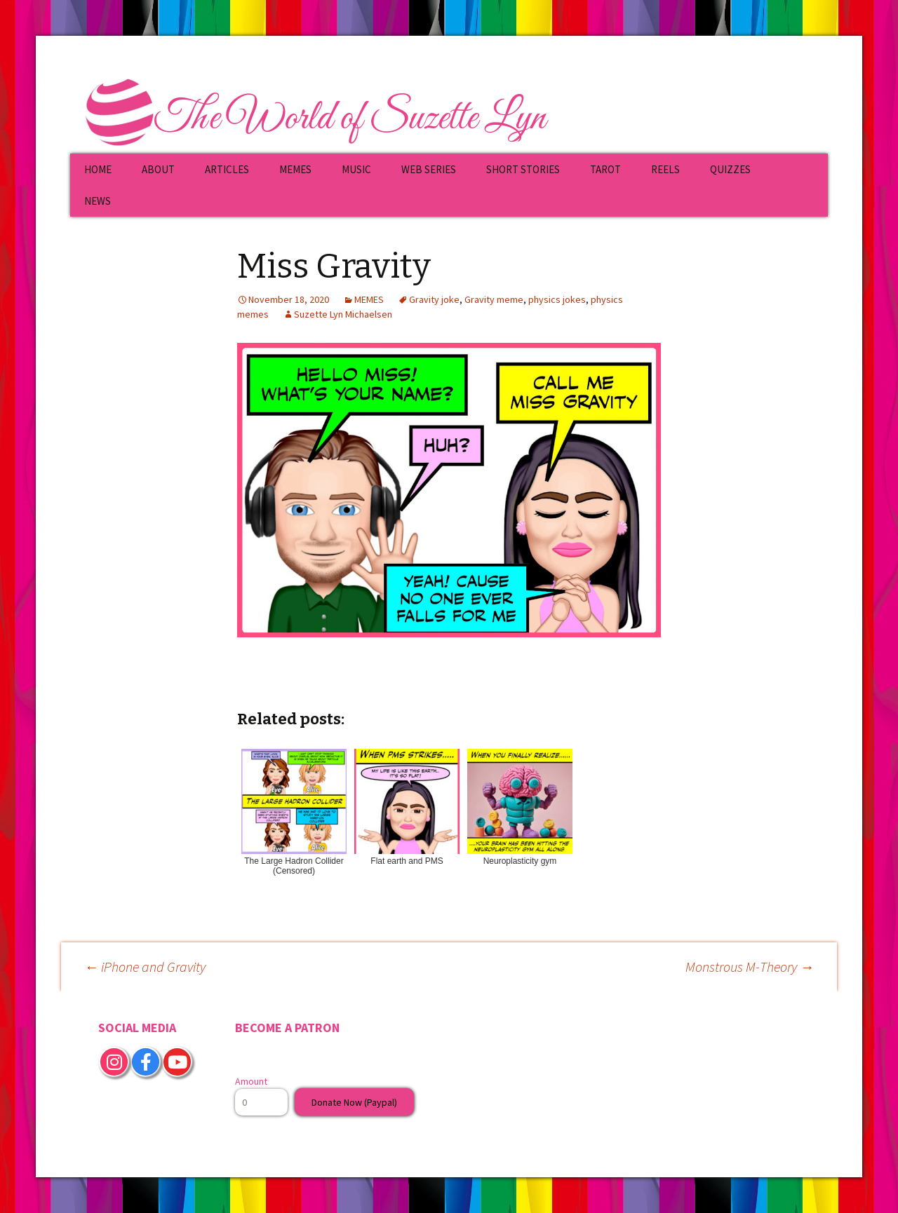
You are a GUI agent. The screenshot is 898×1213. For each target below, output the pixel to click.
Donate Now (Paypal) (354, 1102)
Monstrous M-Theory (749, 966)
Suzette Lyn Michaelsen (343, 314)
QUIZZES (730, 169)
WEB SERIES (428, 169)
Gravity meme (493, 299)
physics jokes (557, 299)
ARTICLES (227, 169)
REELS (665, 169)
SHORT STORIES (523, 169)
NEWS (97, 201)
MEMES (295, 169)
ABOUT (158, 169)
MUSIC (356, 169)
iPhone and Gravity (145, 966)
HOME (98, 169)
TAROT (605, 169)
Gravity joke (434, 299)
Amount (251, 1081)
